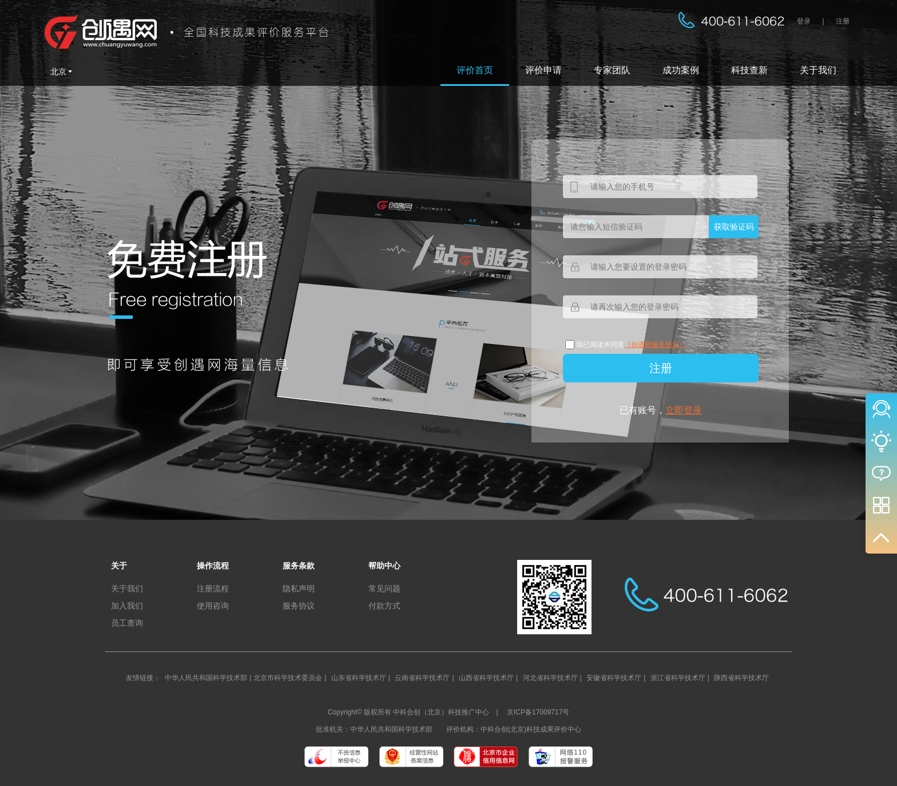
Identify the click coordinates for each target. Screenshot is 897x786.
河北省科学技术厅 (550, 678)
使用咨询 (213, 605)
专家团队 (612, 70)
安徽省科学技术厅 (613, 678)
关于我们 (818, 70)
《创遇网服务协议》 (655, 345)
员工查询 (127, 622)
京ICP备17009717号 (538, 712)
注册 (843, 21)
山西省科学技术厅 (486, 678)
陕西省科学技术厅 (741, 678)
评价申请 (543, 70)
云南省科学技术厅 (422, 678)
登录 (804, 21)
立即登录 (683, 410)
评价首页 (475, 70)
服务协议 (299, 605)
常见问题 (384, 588)
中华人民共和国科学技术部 (206, 678)
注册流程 (213, 588)
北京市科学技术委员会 (287, 678)
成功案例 (680, 70)
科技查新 (749, 70)
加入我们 (127, 605)
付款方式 (384, 605)
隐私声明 (299, 588)
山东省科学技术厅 (358, 678)
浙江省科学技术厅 (677, 678)
